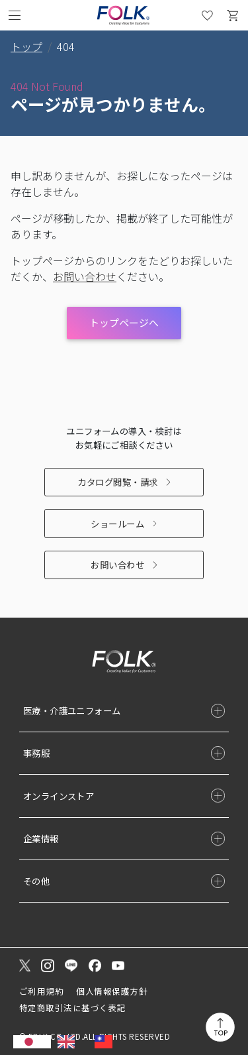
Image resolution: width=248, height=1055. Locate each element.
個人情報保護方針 (111, 991)
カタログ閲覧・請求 (117, 481)
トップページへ (124, 322)
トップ (26, 46)
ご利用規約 (41, 991)
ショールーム (117, 523)
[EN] (70, 1041)
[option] (70, 1041)
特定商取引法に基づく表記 (72, 1007)
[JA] (32, 1041)
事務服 (36, 752)
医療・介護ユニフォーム (72, 710)
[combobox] (32, 1041)
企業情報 (41, 838)
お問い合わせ (117, 564)
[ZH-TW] (107, 1041)
